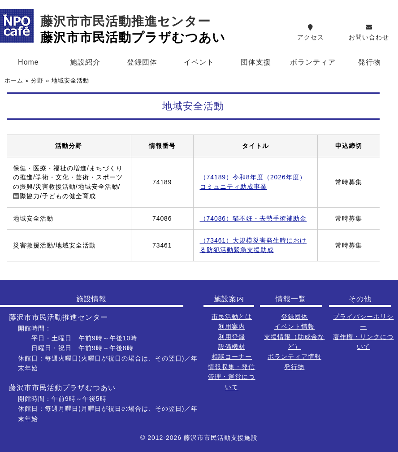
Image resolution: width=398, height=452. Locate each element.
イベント (199, 62)
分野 (37, 80)
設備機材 (231, 346)
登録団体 (142, 62)
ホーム (13, 80)
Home (28, 62)
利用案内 (231, 326)
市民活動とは (232, 316)
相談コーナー (232, 356)
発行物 (294, 366)
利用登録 (231, 336)
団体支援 (256, 62)
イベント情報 (294, 326)
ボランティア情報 (294, 356)
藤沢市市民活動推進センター (125, 21)
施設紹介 (85, 62)
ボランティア (313, 62)
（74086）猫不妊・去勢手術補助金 (253, 218)
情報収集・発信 (231, 366)
